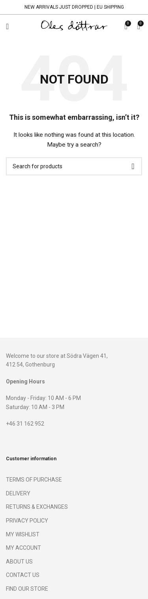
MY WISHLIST (22, 534)
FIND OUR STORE (27, 589)
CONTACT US (22, 575)
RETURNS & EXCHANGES (37, 507)
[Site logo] (74, 26)
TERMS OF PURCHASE (34, 479)
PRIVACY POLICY (27, 520)
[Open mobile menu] (7, 26)
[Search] (74, 166)
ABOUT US (19, 561)
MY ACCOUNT (23, 548)
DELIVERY (18, 493)
